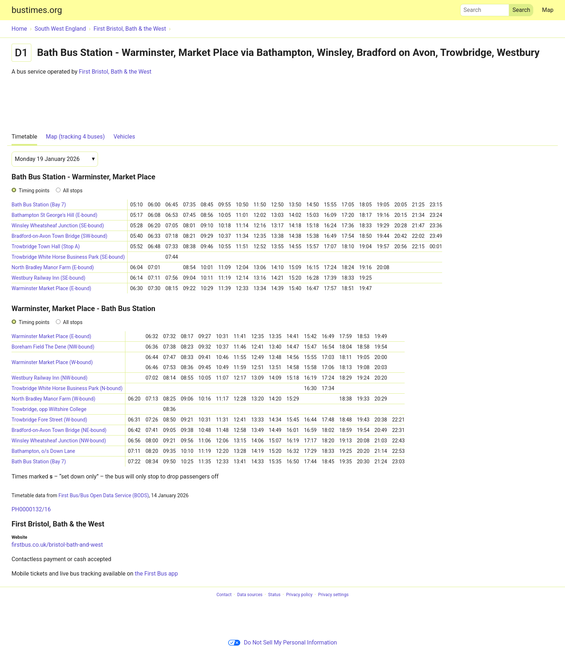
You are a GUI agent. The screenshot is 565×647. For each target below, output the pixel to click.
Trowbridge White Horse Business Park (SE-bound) (68, 257)
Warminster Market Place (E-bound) (51, 288)
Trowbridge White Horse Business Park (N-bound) (67, 388)
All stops (73, 190)
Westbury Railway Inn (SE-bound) (48, 278)
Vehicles (124, 136)
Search (484, 8)
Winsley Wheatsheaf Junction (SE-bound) (58, 225)
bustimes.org (37, 10)
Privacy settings (333, 594)
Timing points (34, 190)
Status (274, 594)
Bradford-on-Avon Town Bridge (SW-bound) (59, 236)
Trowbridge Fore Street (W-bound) (49, 420)
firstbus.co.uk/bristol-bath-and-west (57, 544)
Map (547, 9)
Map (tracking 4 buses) (75, 136)
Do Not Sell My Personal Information (282, 642)
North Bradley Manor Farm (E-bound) (53, 267)
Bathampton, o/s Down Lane (43, 451)
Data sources (249, 594)
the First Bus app (156, 573)
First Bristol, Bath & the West (115, 71)
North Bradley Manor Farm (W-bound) (53, 399)
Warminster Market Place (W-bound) (52, 362)
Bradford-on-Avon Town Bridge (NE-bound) (59, 430)
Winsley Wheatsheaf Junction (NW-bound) (59, 440)
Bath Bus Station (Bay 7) (39, 204)
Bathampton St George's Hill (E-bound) (54, 215)
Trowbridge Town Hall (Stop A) (46, 246)
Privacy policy (299, 594)
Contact (224, 594)
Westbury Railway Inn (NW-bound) (50, 378)
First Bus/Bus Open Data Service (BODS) (103, 495)
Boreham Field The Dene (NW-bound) (53, 347)
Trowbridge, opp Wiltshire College (49, 409)
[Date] (55, 159)
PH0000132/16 (31, 509)
